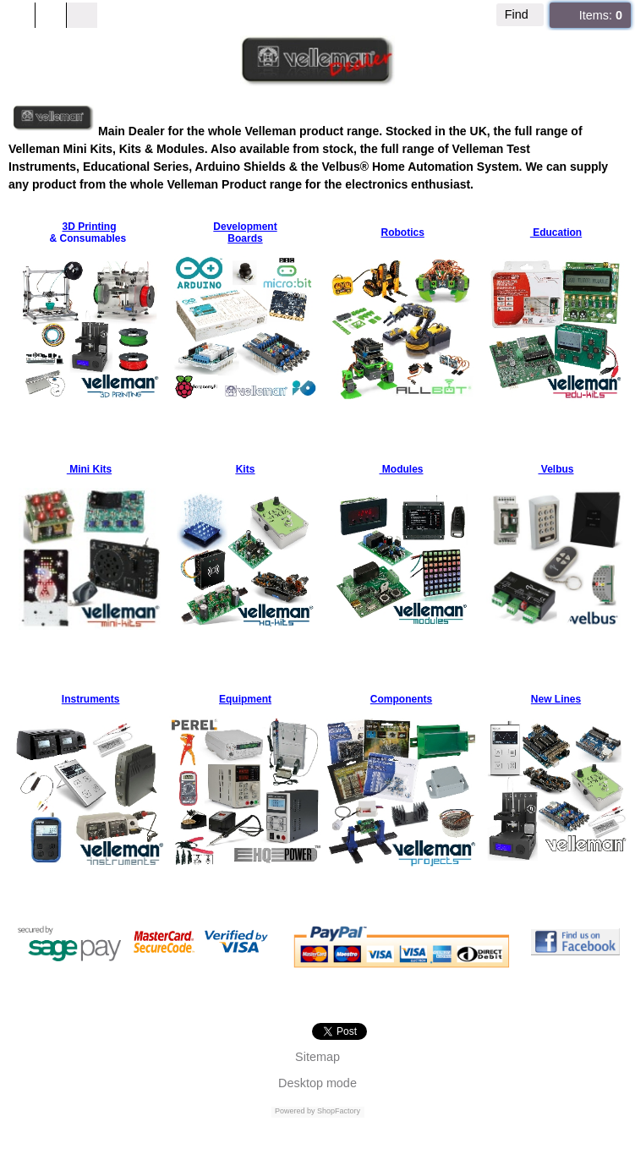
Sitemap (317, 1057)
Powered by (295, 1111)
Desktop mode (317, 1083)
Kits (245, 469)
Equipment (245, 699)
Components (401, 699)
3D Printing (89, 226)
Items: (600, 15)
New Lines (556, 699)
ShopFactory (338, 1111)
